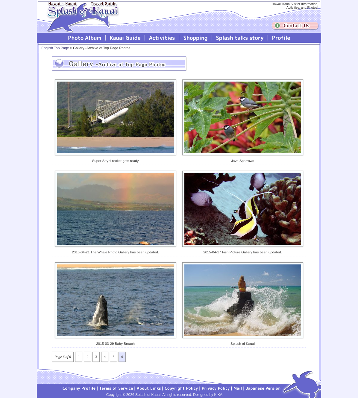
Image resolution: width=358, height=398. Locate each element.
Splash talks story (240, 38)
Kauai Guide (125, 38)
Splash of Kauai (80, 21)
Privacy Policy (216, 388)
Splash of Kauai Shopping (195, 38)
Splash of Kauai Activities (162, 38)
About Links (149, 388)
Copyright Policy (181, 388)
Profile (280, 38)
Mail (238, 388)
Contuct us (295, 26)
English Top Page (55, 48)
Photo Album (85, 38)
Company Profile (79, 388)
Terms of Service (116, 388)
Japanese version (263, 388)
